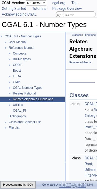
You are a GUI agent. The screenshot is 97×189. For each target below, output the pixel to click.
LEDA (17, 76)
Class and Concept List (25, 122)
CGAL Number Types (27, 88)
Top (74, 3)
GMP (16, 82)
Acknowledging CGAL (19, 14)
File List (14, 128)
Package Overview (67, 8)
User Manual (17, 42)
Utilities (18, 105)
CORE (17, 65)
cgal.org (58, 3)
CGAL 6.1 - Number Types (23, 36)
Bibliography (17, 116)
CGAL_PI (19, 110)
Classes (76, 35)
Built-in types (22, 59)
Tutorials (39, 8)
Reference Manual (21, 48)
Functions (90, 35)
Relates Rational (24, 93)
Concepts (19, 53)
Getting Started (14, 8)
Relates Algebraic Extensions (33, 99)
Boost (17, 70)
